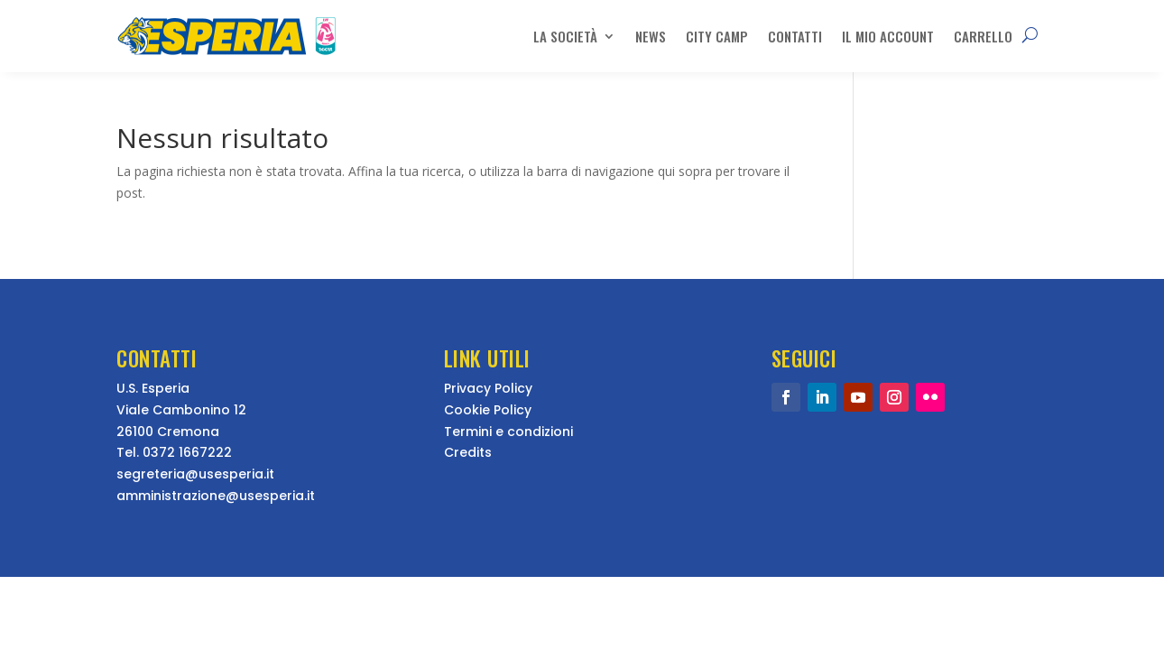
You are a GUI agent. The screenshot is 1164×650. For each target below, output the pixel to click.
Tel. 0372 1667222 (174, 452)
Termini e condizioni (508, 431)
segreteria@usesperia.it (195, 474)
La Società (565, 36)
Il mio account (888, 36)
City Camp (717, 36)
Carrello (983, 36)
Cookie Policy (487, 410)
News (650, 36)
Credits (468, 452)
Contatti (795, 36)
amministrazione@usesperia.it (215, 496)
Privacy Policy (488, 388)
